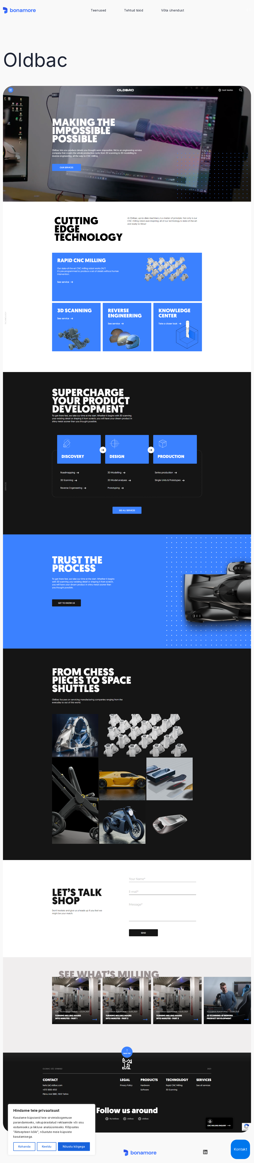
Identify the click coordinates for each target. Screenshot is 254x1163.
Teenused (98, 10)
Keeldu (46, 1146)
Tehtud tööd (133, 10)
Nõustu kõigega (74, 1146)
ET (249, 10)
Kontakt (240, 1149)
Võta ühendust (172, 10)
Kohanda (24, 1146)
